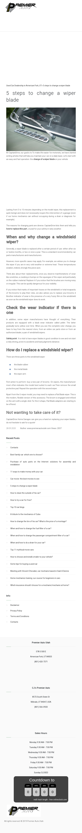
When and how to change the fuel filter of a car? (30, 528)
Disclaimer (14, 605)
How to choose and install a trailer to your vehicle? (31, 557)
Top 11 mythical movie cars (22, 550)
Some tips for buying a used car (23, 564)
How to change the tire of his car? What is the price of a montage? (38, 521)
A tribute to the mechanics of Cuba (25, 514)
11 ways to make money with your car (26, 472)
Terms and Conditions (19, 616)
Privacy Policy (16, 611)
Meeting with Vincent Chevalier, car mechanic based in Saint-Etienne (39, 571)
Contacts (14, 447)
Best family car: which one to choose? (26, 455)
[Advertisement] (26, 20)
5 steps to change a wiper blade (23, 486)
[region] (41, 61)
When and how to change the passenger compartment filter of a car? (39, 535)
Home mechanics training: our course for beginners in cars (35, 578)
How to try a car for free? (21, 500)
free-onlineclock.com (58, 799)
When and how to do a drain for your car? (27, 543)
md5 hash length (41, 799)
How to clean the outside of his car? (25, 493)
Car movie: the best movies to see (24, 479)
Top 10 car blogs (17, 507)
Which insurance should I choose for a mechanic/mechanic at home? (39, 585)
